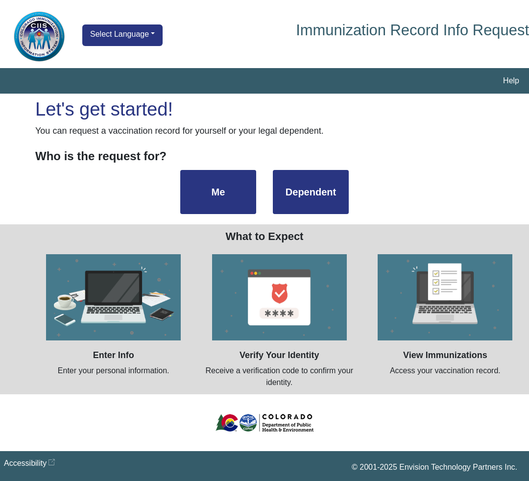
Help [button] (511, 80)
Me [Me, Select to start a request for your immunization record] (218, 192)
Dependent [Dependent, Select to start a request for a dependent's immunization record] (311, 192)
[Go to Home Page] (39, 36)
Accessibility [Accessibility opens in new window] (25, 463)
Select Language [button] (119, 34)
